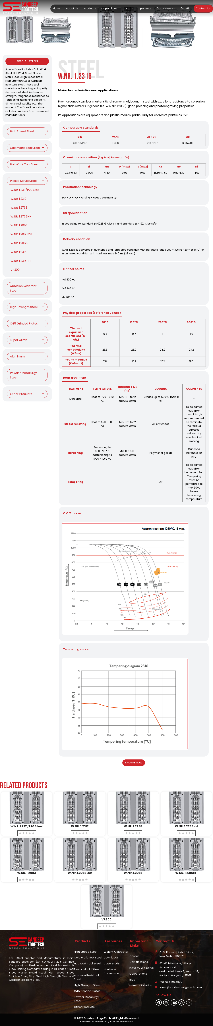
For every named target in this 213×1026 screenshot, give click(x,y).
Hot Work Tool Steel (87, 963)
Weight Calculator (116, 952)
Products (90, 8)
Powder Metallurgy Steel (86, 999)
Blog (132, 979)
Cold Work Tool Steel (88, 957)
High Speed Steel (85, 952)
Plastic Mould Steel (86, 969)
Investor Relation (140, 985)
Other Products (84, 1007)
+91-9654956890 (171, 982)
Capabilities (109, 8)
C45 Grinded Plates (87, 991)
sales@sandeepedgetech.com (181, 987)
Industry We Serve (141, 968)
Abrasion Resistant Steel (86, 977)
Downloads (111, 957)
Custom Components (137, 8)
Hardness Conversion (111, 971)
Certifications (138, 962)
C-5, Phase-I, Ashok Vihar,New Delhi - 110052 (177, 954)
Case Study (111, 963)
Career (134, 956)
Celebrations (138, 973)
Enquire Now (133, 762)
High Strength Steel (87, 985)
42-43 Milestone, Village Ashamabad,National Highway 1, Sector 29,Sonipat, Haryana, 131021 (179, 969)
